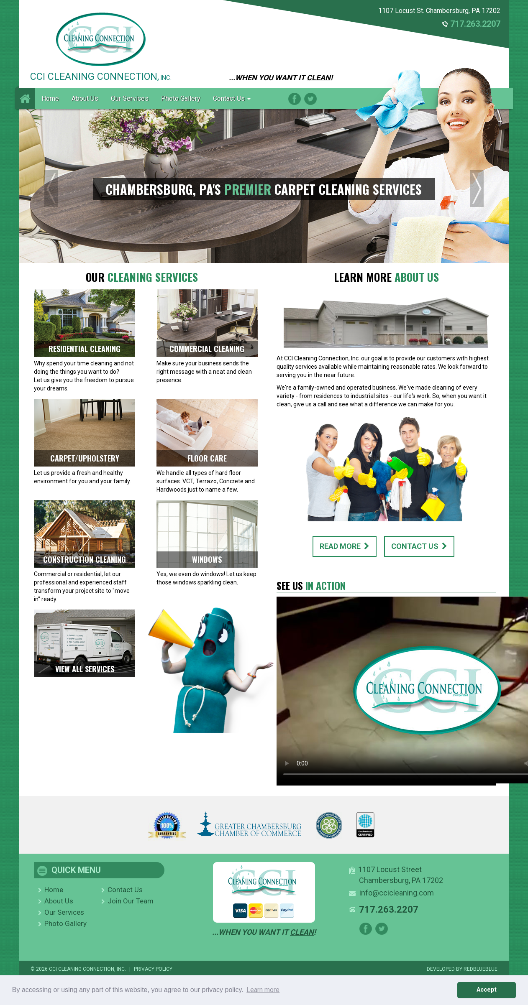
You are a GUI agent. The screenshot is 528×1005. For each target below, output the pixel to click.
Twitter (310, 99)
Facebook (294, 99)
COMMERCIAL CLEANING (206, 348)
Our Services (130, 98)
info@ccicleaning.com (396, 892)
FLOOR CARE (207, 458)
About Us (85, 98)
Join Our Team (131, 901)
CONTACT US (419, 546)
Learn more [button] (262, 990)
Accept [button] (487, 989)
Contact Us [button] (232, 98)
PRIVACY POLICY (153, 969)
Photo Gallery (180, 98)
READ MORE (344, 546)
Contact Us (125, 889)
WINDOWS (207, 559)
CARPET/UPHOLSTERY (84, 458)
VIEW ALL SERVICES (84, 668)
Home (50, 98)
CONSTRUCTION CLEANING (84, 559)
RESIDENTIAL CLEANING (84, 348)
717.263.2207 (475, 24)
